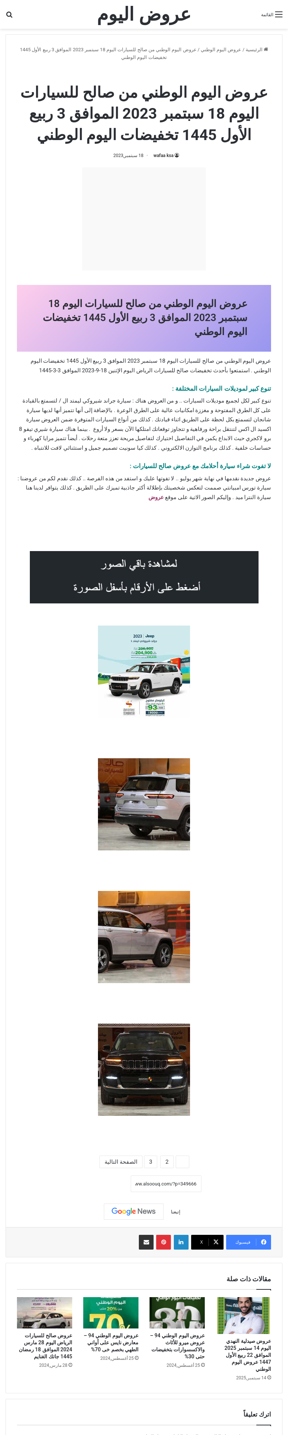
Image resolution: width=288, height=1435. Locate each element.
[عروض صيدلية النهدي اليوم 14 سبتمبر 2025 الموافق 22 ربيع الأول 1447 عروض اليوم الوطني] (243, 1315)
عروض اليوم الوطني (221, 49)
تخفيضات (201, 370)
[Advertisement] (144, 219)
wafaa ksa (163, 155)
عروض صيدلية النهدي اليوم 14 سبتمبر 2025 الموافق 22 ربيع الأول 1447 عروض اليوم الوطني (248, 1355)
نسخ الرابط (108, 1184)
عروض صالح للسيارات (120, 73)
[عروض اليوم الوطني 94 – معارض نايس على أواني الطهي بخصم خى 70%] (110, 1312)
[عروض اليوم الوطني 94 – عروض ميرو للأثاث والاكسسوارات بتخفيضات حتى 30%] (177, 1312)
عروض (156, 497)
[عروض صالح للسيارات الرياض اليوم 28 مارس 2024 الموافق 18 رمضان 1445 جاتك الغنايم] (44, 1312)
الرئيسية (257, 49)
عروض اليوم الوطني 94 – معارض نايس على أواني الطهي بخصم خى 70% (111, 1342)
